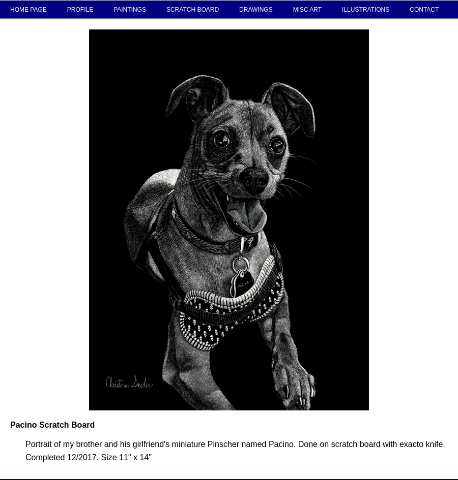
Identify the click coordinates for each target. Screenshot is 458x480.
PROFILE (80, 9)
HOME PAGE (28, 9)
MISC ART (307, 9)
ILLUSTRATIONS (365, 9)
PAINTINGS (129, 9)
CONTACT (424, 9)
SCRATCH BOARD (192, 9)
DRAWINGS (256, 9)
